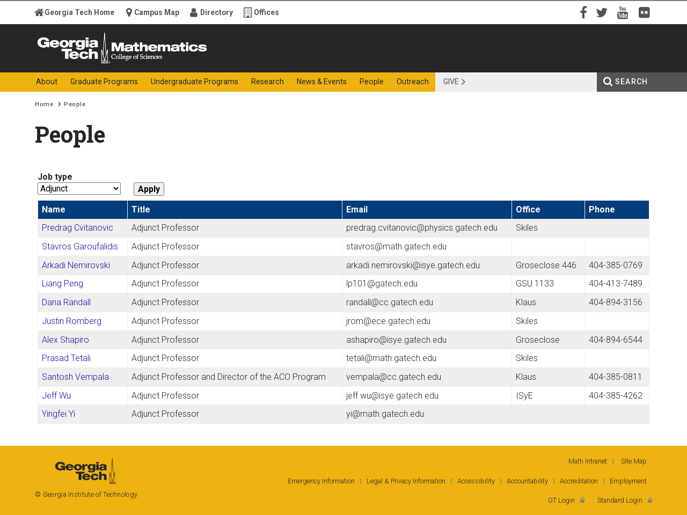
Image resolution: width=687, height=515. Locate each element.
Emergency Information (321, 481)
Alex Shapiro (65, 340)
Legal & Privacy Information (406, 481)
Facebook (582, 12)
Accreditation (579, 481)
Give (451, 81)
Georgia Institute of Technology (77, 63)
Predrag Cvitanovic (77, 228)
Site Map (634, 461)
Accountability (527, 481)
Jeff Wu (56, 396)
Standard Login (619, 500)
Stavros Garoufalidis (80, 246)
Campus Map (156, 12)
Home (44, 104)
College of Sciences (225, 63)
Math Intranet (587, 461)
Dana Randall (66, 302)
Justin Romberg (71, 321)
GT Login (561, 500)
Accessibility (476, 481)
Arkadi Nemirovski (76, 265)
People (74, 104)
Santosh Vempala (75, 377)
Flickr (647, 12)
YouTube (625, 12)
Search (631, 81)
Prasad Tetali (66, 358)
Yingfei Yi (58, 414)
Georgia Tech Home (79, 12)
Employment (628, 481)
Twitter (604, 12)
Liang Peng (62, 283)
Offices (266, 12)
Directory (216, 12)
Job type (55, 177)
